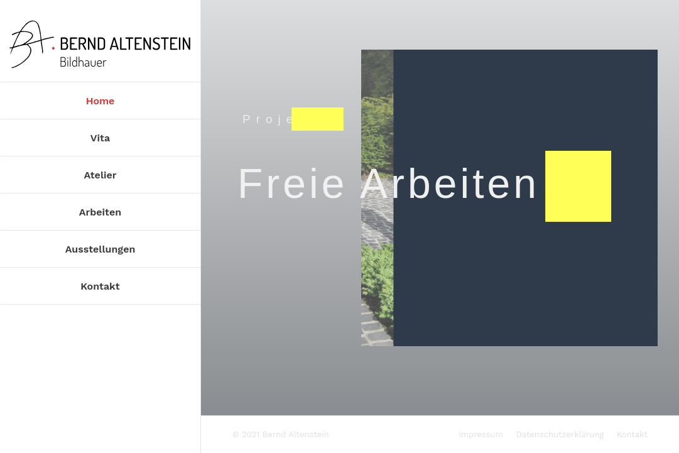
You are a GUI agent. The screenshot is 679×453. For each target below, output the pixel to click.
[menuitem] (100, 100)
